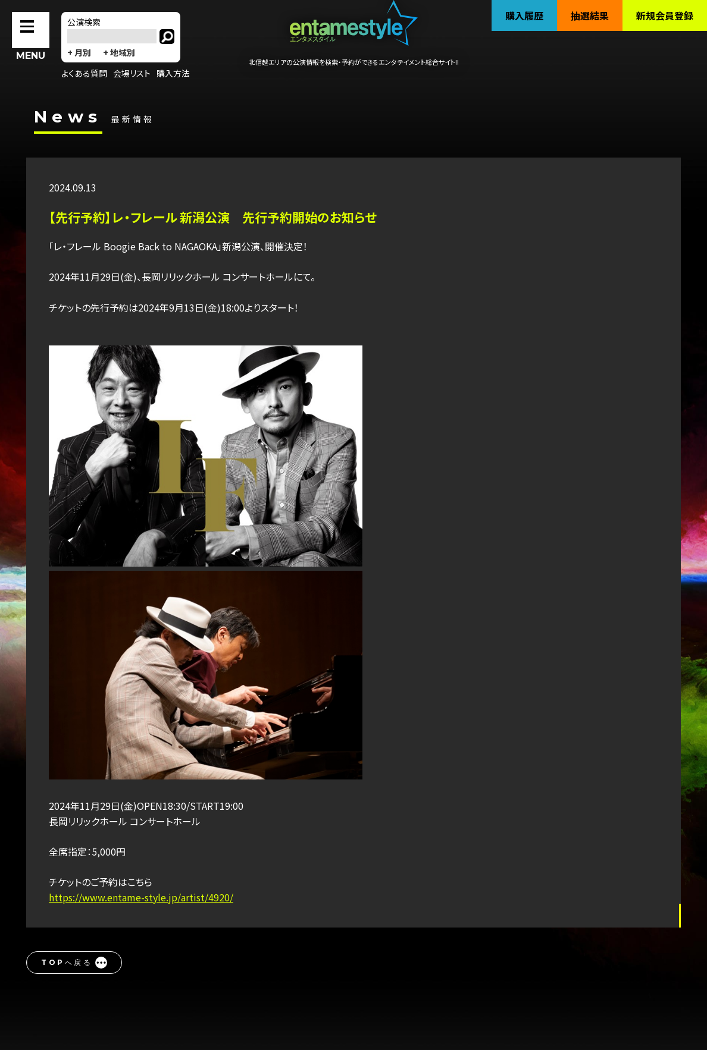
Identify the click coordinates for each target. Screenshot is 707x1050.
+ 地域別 (119, 52)
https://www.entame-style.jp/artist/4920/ (141, 897)
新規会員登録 (664, 15)
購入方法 (173, 73)
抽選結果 (590, 15)
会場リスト (132, 73)
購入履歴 (524, 15)
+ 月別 (79, 52)
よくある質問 (84, 73)
